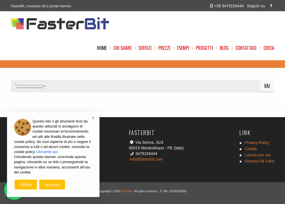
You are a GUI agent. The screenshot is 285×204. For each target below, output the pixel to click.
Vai (267, 85)
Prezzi (164, 48)
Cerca (268, 48)
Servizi (145, 48)
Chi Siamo (122, 48)
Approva (52, 184)
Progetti (204, 48)
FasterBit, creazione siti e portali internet (41, 6)
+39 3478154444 (229, 6)
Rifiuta (25, 184)
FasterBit (126, 191)
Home (102, 48)
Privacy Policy (257, 142)
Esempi (183, 48)
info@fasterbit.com (146, 159)
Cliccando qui (47, 152)
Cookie (251, 149)
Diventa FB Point (259, 161)
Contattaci (245, 48)
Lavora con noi (257, 155)
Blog (224, 48)
